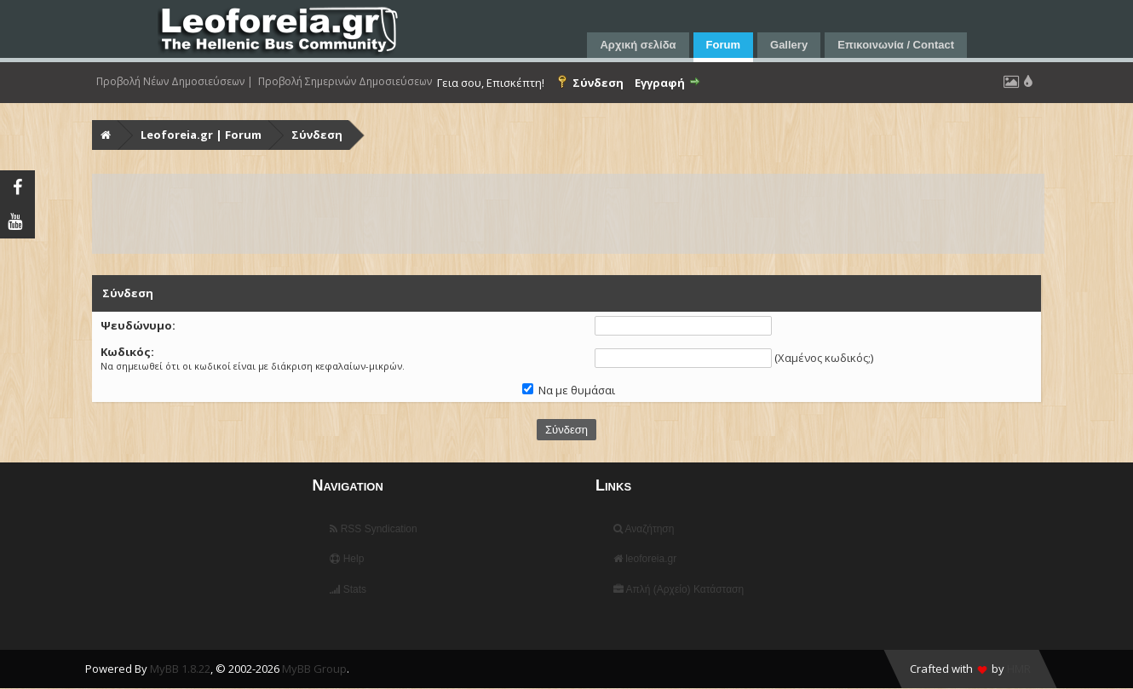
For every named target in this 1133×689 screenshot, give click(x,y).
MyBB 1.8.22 (180, 668)
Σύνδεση (316, 134)
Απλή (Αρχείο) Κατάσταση (678, 589)
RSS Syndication (373, 529)
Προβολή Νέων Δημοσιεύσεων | (174, 82)
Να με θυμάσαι (568, 390)
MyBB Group (314, 668)
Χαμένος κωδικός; (824, 357)
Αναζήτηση (644, 529)
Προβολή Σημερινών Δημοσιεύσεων (345, 82)
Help (347, 559)
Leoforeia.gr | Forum (201, 134)
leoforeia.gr (644, 559)
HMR (1019, 668)
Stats (348, 589)
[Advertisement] (568, 213)
